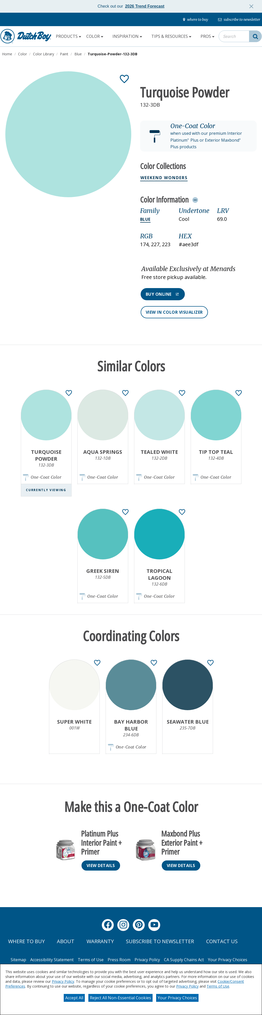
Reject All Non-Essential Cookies (120, 998)
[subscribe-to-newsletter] (239, 19)
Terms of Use (218, 986)
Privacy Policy (63, 981)
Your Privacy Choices (177, 998)
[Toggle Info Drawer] (195, 200)
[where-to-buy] (195, 19)
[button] (198, 136)
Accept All (74, 998)
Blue (145, 219)
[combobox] (240, 36)
